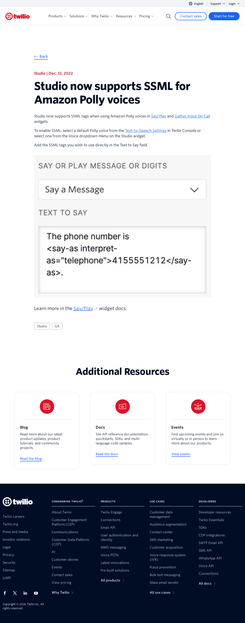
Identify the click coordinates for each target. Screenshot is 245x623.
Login (234, 3)
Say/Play (158, 116)
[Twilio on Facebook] (6, 593)
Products (57, 16)
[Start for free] (224, 16)
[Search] (168, 16)
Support (217, 3)
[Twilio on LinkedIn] (26, 593)
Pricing (146, 16)
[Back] (41, 57)
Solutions (79, 16)
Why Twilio (101, 16)
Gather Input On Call (192, 116)
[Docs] (122, 428)
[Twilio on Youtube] (37, 593)
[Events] (198, 428)
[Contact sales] (191, 16)
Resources (126, 16)
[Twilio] (17, 16)
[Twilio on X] (16, 593)
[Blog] (47, 430)
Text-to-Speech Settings (145, 131)
